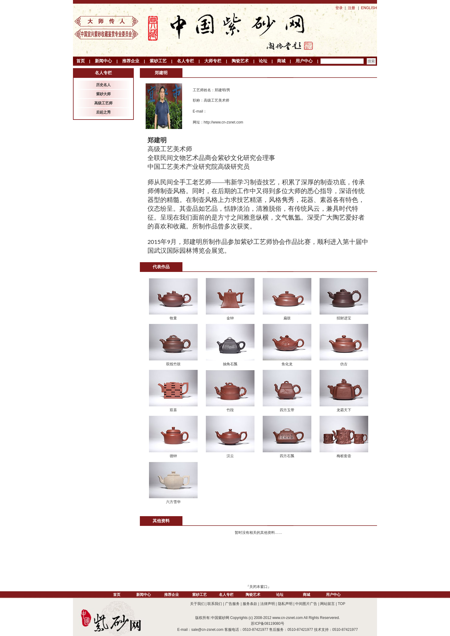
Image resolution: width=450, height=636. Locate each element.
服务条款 (250, 604)
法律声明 (267, 604)
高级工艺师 (103, 103)
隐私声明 (285, 604)
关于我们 (197, 604)
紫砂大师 (103, 94)
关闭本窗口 (258, 587)
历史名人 (103, 85)
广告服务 (232, 604)
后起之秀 (103, 112)
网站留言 (327, 604)
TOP (341, 604)
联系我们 (214, 604)
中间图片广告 (306, 604)
